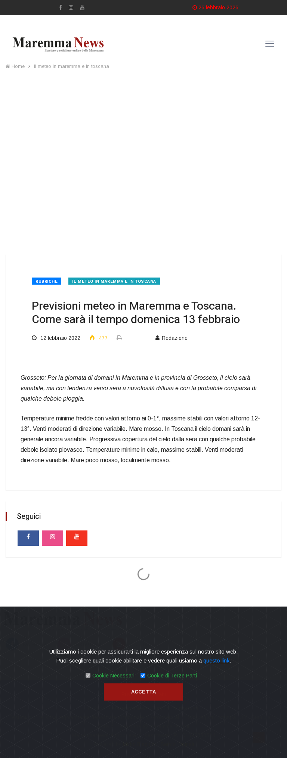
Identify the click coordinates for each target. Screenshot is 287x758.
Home (15, 66)
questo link (216, 660)
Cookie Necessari (113, 676)
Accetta (143, 692)
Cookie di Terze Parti (172, 676)
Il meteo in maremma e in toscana (71, 66)
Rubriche (47, 281)
